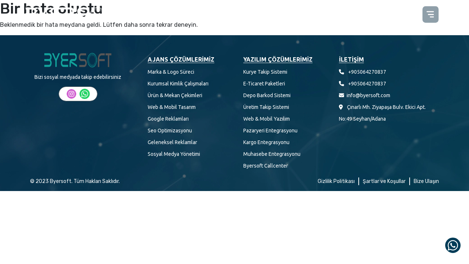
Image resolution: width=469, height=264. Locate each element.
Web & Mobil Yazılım (266, 119)
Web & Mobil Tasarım (172, 107)
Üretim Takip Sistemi (266, 107)
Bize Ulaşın (426, 181)
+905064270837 (367, 72)
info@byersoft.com (368, 95)
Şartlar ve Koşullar (384, 181)
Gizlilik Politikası (336, 181)
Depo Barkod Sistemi (267, 95)
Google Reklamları (168, 119)
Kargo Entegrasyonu (266, 142)
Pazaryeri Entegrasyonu (270, 130)
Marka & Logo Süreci (171, 72)
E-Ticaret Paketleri (264, 84)
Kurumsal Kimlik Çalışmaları (178, 84)
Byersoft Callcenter (265, 166)
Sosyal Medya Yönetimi (174, 154)
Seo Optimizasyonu (170, 130)
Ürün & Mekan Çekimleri (175, 95)
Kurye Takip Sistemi (265, 72)
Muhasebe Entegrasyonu (271, 154)
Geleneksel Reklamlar (172, 142)
